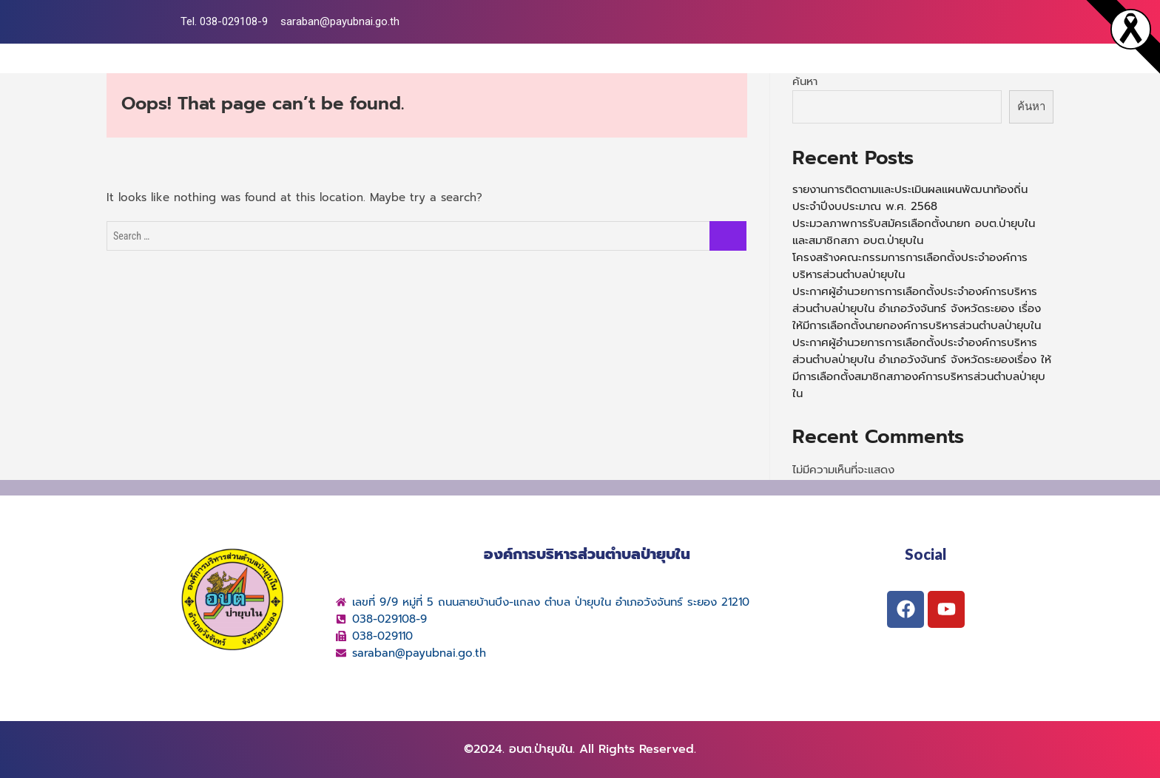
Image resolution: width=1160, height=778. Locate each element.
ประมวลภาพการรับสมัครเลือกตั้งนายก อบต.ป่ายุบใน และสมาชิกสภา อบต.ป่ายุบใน (913, 231)
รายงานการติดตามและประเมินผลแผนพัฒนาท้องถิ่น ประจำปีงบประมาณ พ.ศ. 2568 (910, 197)
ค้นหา (804, 81)
